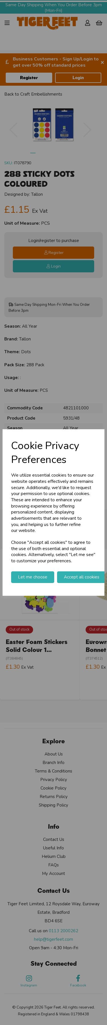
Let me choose (32, 577)
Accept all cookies (81, 577)
